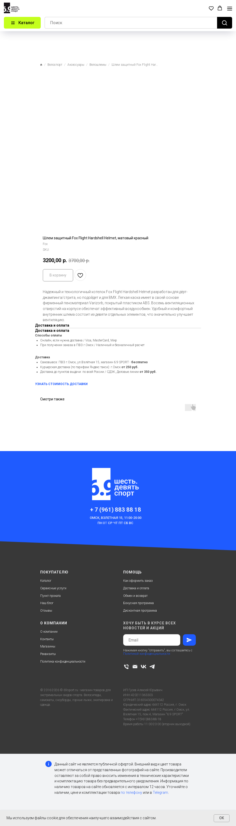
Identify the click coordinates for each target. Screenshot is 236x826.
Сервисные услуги (53, 588)
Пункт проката (50, 596)
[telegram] (152, 666)
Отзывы (46, 610)
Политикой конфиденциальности (146, 654)
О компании (49, 631)
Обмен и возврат (135, 596)
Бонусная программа (138, 603)
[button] (211, 8)
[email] (135, 666)
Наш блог (46, 603)
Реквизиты (48, 654)
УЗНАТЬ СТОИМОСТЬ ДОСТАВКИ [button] (61, 384)
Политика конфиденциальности (62, 661)
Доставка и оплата (136, 588)
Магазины (47, 646)
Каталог (45, 581)
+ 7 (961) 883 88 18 (115, 509)
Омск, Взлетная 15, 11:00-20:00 (115, 518)
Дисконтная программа (140, 610)
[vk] (143, 666)
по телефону (131, 792)
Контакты (47, 639)
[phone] (126, 666)
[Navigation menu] (229, 8)
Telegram (160, 792)
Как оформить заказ (138, 581)
